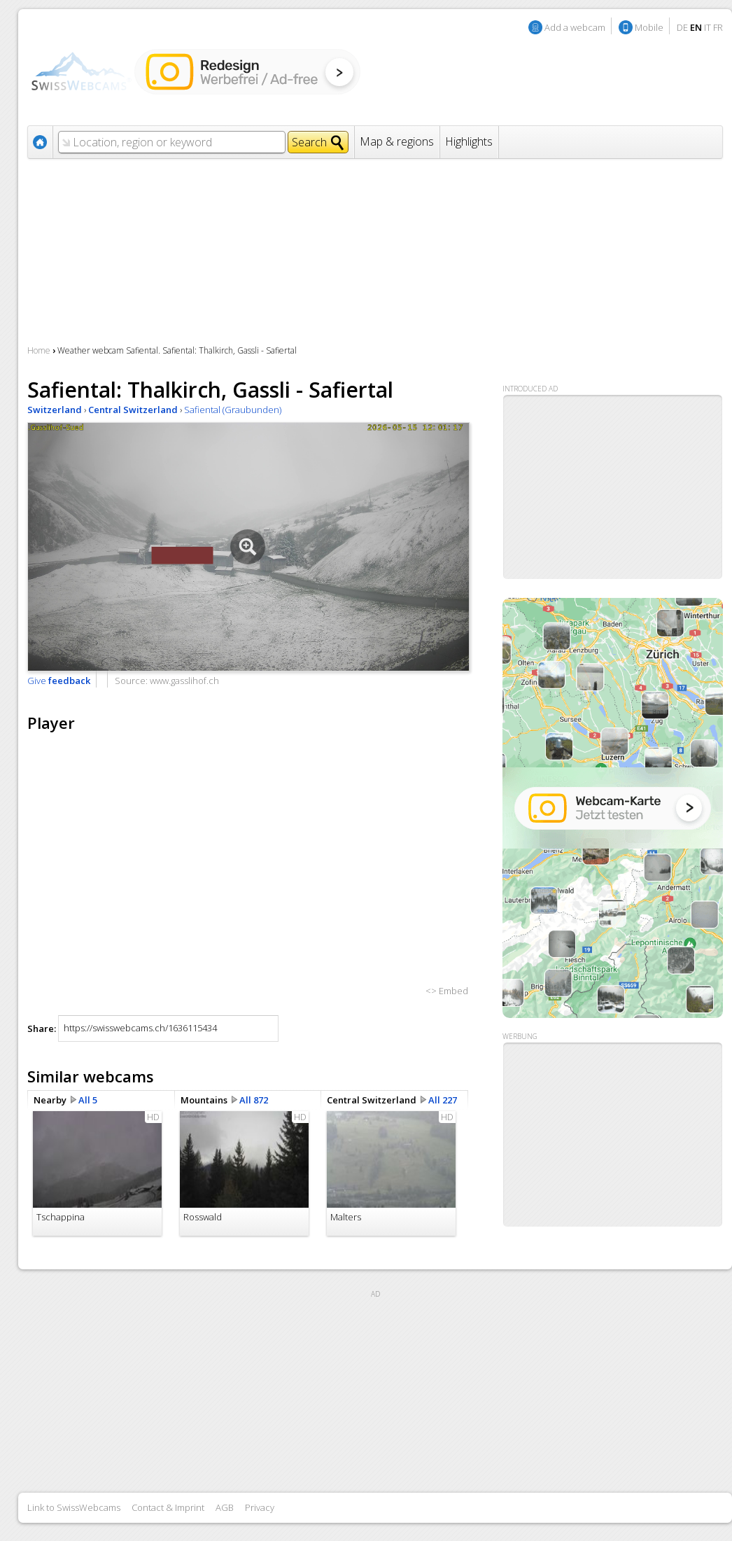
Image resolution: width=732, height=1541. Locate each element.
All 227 (442, 1100)
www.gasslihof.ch (184, 680)
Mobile (649, 27)
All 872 (253, 1100)
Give (58, 680)
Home (38, 350)
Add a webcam (574, 27)
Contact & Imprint (168, 1507)
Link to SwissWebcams (73, 1507)
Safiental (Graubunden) (232, 409)
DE (682, 27)
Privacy (259, 1507)
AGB (225, 1507)
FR (718, 27)
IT (707, 27)
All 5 (87, 1100)
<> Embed (446, 990)
